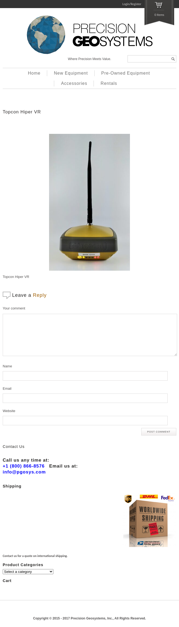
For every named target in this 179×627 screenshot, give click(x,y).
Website (9, 411)
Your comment (14, 308)
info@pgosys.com (24, 472)
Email (7, 388)
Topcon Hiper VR (22, 111)
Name (7, 366)
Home (34, 73)
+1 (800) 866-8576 (24, 466)
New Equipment (71, 73)
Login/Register (131, 4)
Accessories (74, 83)
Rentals (109, 83)
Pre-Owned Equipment (125, 73)
